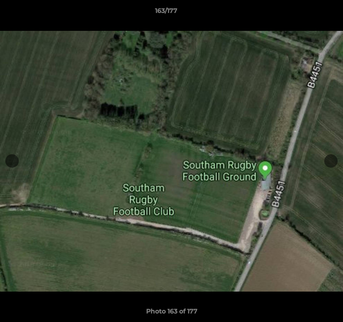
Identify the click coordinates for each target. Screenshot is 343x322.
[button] (310, 13)
